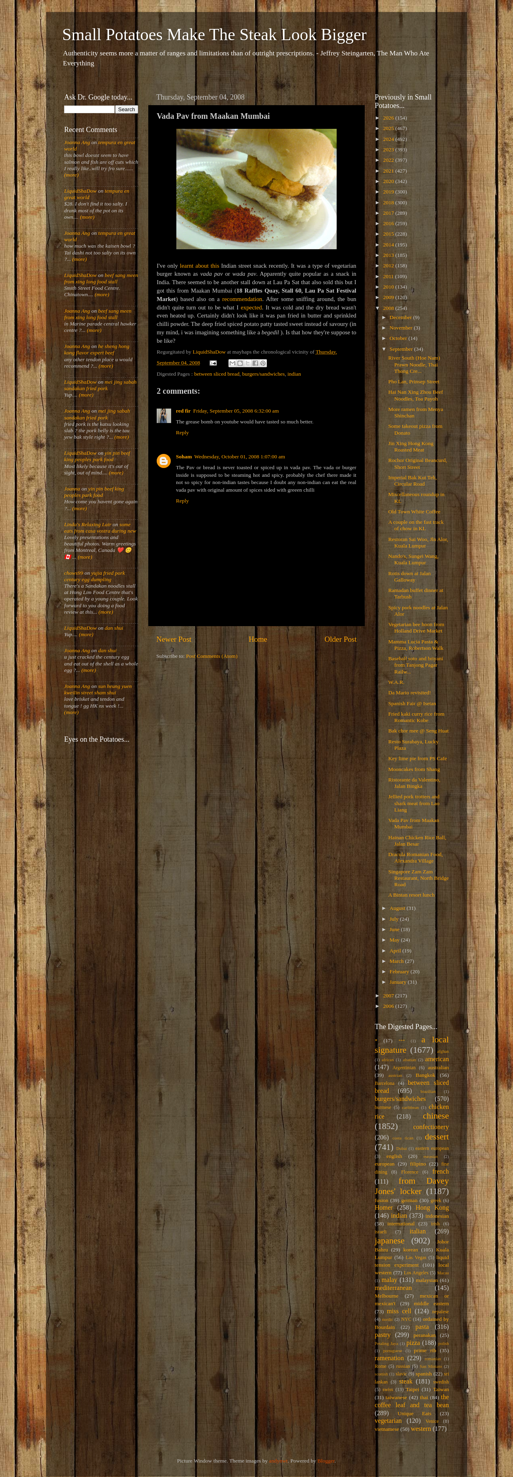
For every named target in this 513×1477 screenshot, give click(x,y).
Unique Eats (414, 1413)
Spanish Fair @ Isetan (412, 703)
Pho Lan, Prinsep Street (414, 381)
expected (251, 307)
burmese (383, 1107)
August (398, 908)
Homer (384, 1207)
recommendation (242, 299)
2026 (389, 118)
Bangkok (425, 1075)
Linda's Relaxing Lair (87, 524)
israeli (381, 1232)
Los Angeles (416, 1273)
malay (390, 1280)
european (384, 1164)
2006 (389, 1006)
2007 (389, 996)
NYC (406, 1319)
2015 (389, 234)
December (401, 317)
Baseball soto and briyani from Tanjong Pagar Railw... (415, 664)
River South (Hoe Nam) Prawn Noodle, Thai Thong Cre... (414, 364)
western (421, 1428)
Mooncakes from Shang (414, 769)
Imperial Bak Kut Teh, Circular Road (412, 480)
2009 (389, 297)
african (388, 1059)
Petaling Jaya (386, 1343)
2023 (389, 149)
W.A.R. (396, 682)
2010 (389, 287)
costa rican (402, 1137)
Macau (443, 1272)
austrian (395, 1075)
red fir (183, 411)
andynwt (278, 1461)
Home (258, 639)
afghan (443, 1051)
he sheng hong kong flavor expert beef (96, 349)
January (399, 982)
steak (405, 1381)
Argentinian (404, 1067)
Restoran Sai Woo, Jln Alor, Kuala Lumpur (418, 542)
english (394, 1156)
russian (403, 1366)
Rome (380, 1366)
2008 (389, 308)
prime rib (425, 1350)
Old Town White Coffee (414, 512)
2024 (389, 139)
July (395, 919)
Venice (432, 1421)
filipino (418, 1164)
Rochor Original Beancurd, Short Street (417, 463)
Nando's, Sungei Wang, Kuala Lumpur (413, 559)
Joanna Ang (77, 142)
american (437, 1059)
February (400, 971)
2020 (389, 181)
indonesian (437, 1216)
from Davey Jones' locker (412, 1186)
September (402, 349)
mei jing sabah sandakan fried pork (100, 385)
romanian (433, 1358)
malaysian (427, 1280)
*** (401, 1040)
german (409, 1200)
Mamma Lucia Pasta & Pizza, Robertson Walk (416, 645)
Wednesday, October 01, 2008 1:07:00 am (239, 457)
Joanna (72, 489)
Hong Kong (432, 1207)
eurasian (431, 1156)
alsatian (409, 1059)
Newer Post (174, 639)
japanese (389, 1240)
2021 (389, 171)
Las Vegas (416, 1257)
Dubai (401, 1148)
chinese (436, 1116)
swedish (441, 1382)
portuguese (392, 1350)
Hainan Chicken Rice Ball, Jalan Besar (417, 840)
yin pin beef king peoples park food (97, 456)
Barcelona (384, 1083)
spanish (424, 1374)
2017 (389, 213)
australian (438, 1067)
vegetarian (388, 1420)
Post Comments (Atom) (211, 656)
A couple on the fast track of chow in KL (416, 525)
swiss (388, 1389)
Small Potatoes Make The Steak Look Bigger (214, 34)
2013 (389, 255)
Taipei (413, 1389)
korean (410, 1250)
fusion (381, 1200)
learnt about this (199, 265)
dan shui (114, 628)
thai (424, 1397)
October (399, 338)
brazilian (428, 1091)
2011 (389, 276)
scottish (381, 1373)
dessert (437, 1136)
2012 (389, 265)
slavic (401, 1374)
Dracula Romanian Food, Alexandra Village (415, 857)
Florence (409, 1172)
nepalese (440, 1311)
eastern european (432, 1148)
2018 (389, 202)
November (402, 328)
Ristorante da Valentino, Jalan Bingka (414, 783)
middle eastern (431, 1303)
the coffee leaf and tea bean (412, 1401)
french (440, 1171)
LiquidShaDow (80, 191)
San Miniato (431, 1366)
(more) (71, 175)
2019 (389, 192)
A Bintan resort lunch (411, 895)
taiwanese (396, 1397)
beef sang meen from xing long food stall (101, 278)
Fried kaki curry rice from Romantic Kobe (416, 717)
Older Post (341, 639)
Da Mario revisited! (409, 693)
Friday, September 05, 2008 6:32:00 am (236, 411)
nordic (387, 1319)
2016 (389, 223)
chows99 (73, 573)
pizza (413, 1343)
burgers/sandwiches (263, 374)
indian (294, 374)
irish (435, 1224)
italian (418, 1231)
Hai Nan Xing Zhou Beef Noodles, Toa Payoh (415, 395)
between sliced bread (216, 374)
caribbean (410, 1107)
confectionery (431, 1127)
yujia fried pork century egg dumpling (94, 576)
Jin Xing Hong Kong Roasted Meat (411, 446)
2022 (389, 160)
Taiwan (441, 1389)
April (396, 951)
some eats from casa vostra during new (100, 527)
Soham (184, 457)
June (395, 929)
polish (443, 1343)
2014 (389, 245)
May (395, 940)
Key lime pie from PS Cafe (417, 758)
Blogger (326, 1461)
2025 (389, 128)
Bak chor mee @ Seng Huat (418, 731)
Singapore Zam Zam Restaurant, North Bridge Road (418, 878)
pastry (383, 1335)
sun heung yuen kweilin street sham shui (98, 689)
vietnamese (387, 1429)
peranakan (425, 1335)
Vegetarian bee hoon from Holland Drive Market (416, 627)
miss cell (399, 1311)
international (401, 1224)
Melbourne (386, 1296)
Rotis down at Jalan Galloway (409, 576)
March (397, 961)
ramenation (389, 1358)
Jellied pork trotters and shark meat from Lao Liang (414, 802)
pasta (422, 1327)
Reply (182, 432)
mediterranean (393, 1288)
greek (435, 1200)
